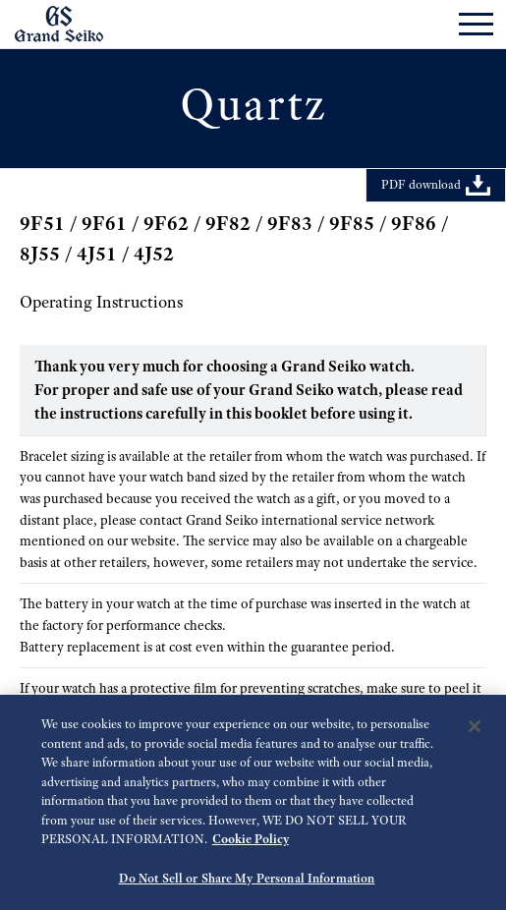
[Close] (474, 731)
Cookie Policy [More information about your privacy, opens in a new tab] (250, 843)
